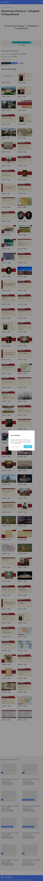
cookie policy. (17, 443)
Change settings (15, 446)
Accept (28, 446)
